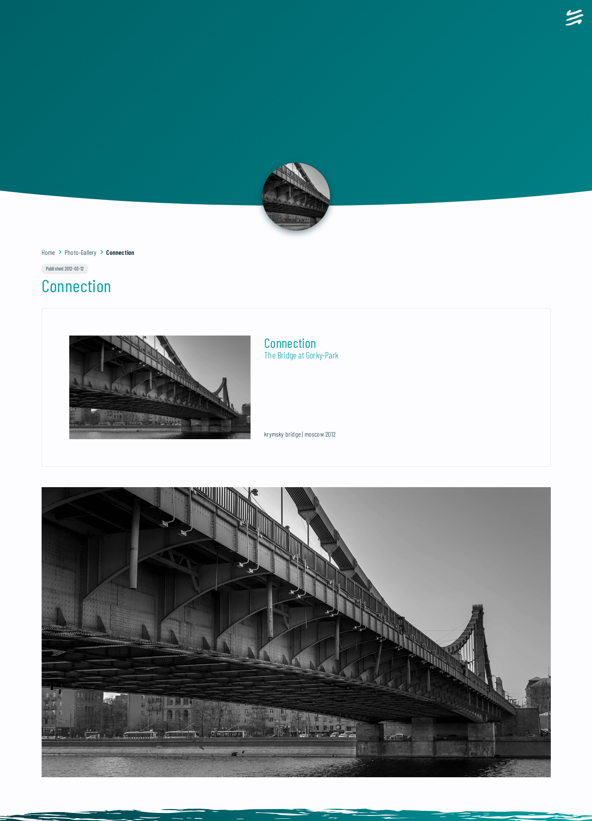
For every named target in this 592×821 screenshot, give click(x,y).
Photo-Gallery (81, 252)
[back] (296, 197)
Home (48, 252)
